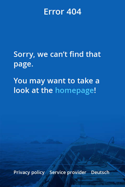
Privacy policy (29, 172)
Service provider (68, 172)
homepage (74, 90)
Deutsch (100, 172)
